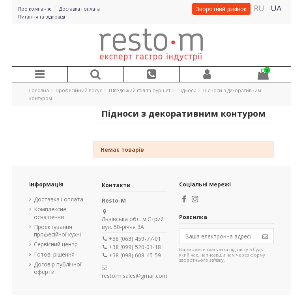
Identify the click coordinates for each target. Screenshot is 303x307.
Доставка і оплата (80, 9)
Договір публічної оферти (58, 268)
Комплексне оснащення (50, 213)
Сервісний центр (56, 244)
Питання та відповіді (41, 16)
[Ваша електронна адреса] (218, 236)
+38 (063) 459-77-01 (135, 238)
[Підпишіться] (265, 236)
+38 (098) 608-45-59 (135, 255)
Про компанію (35, 9)
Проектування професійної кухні (57, 230)
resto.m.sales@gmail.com (134, 275)
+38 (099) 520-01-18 (135, 247)
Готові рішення (54, 254)
